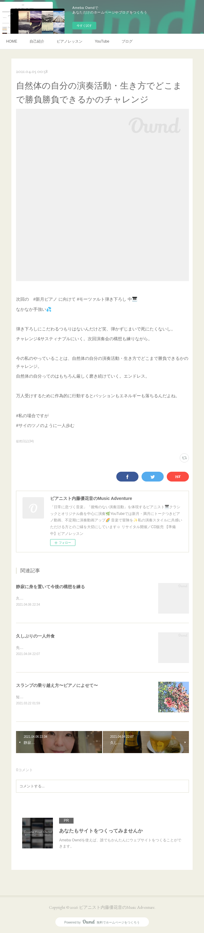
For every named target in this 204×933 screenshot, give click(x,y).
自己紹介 (37, 41)
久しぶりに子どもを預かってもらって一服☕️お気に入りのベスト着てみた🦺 (79, 598)
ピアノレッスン (69, 41)
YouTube (102, 41)
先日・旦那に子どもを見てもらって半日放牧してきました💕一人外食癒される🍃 (83, 647)
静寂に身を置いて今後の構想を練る (50, 586)
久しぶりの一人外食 (35, 636)
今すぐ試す (84, 25)
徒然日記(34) (25, 441)
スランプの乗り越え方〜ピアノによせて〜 (57, 685)
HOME (11, 41)
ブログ (127, 41)
